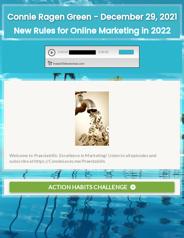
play (51, 52)
